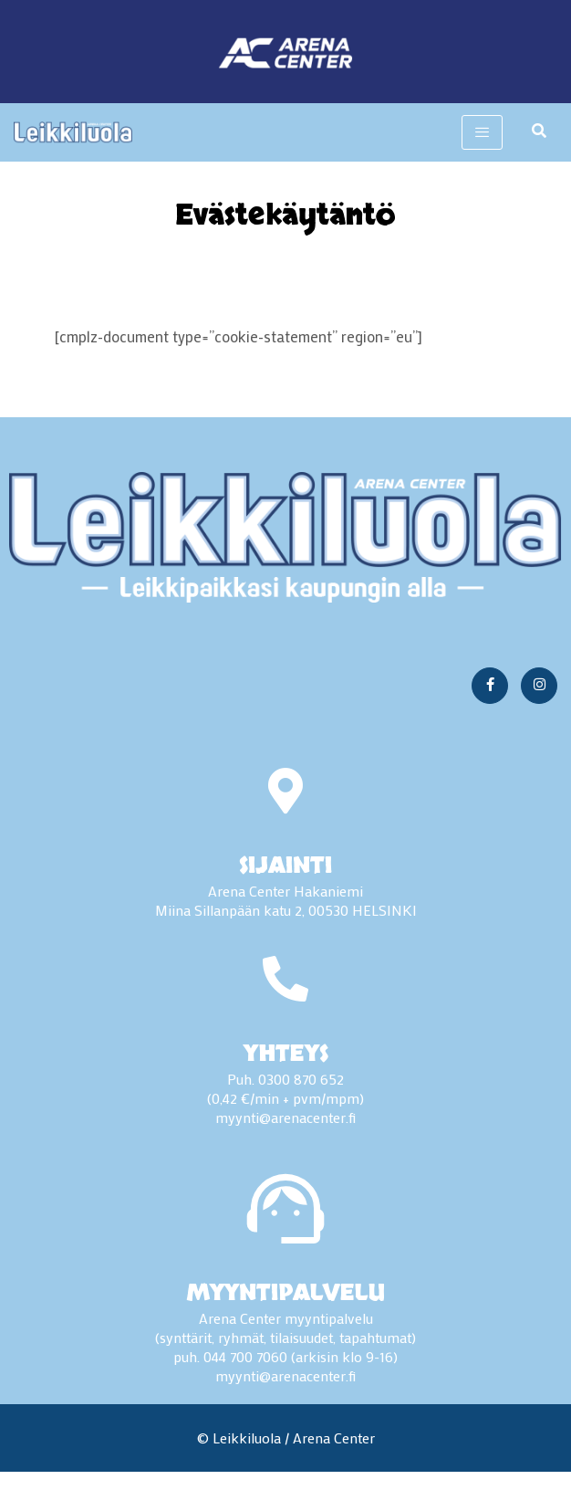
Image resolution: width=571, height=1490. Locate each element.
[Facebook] (490, 685)
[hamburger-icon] (482, 132)
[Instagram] (539, 685)
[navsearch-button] (539, 132)
